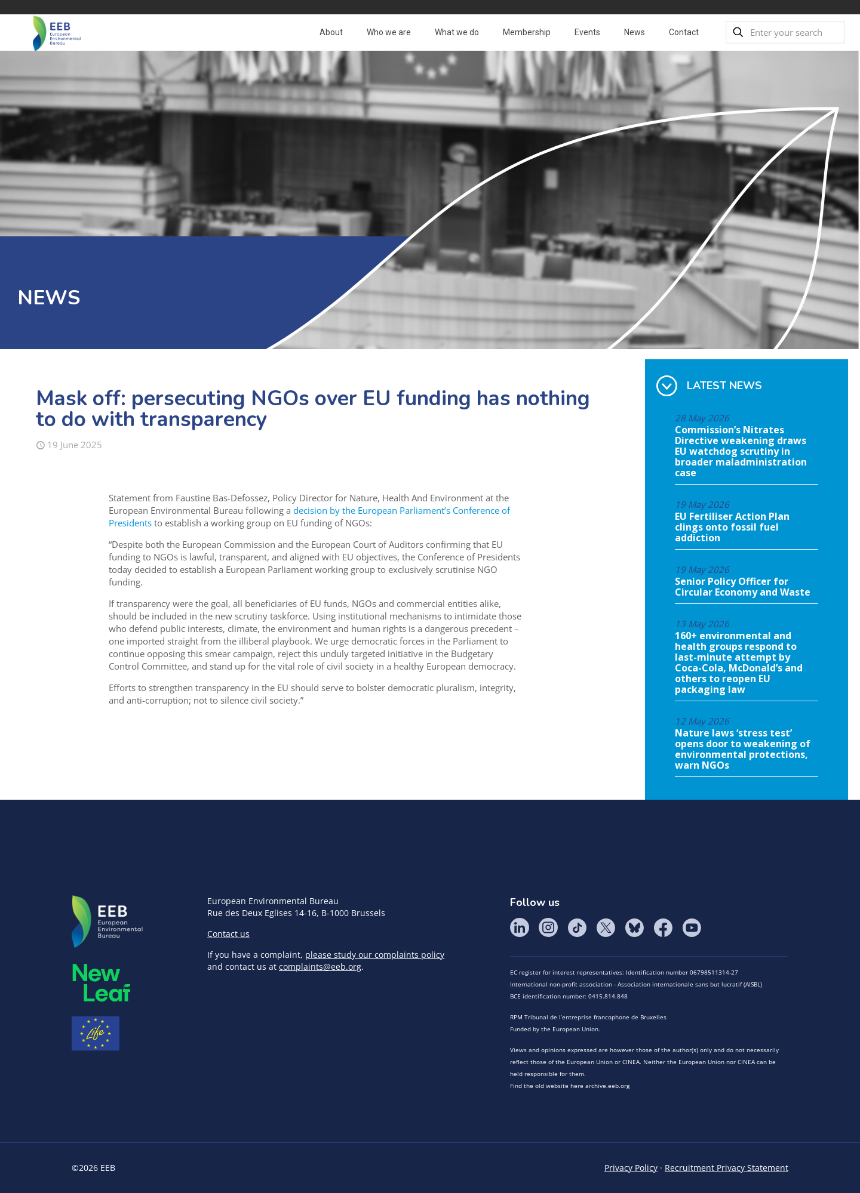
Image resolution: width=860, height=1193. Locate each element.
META (101, 982)
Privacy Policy (631, 1167)
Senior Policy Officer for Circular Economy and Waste (742, 587)
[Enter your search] (785, 32)
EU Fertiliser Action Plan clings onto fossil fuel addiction (732, 527)
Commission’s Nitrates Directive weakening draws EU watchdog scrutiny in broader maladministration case (741, 451)
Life (95, 1033)
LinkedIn (519, 927)
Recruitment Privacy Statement (726, 1167)
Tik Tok (576, 927)
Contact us (228, 933)
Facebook (662, 927)
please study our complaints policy (374, 954)
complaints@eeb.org (320, 966)
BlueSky (634, 927)
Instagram (548, 927)
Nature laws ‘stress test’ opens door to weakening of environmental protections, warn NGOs (742, 749)
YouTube (691, 927)
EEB (107, 922)
